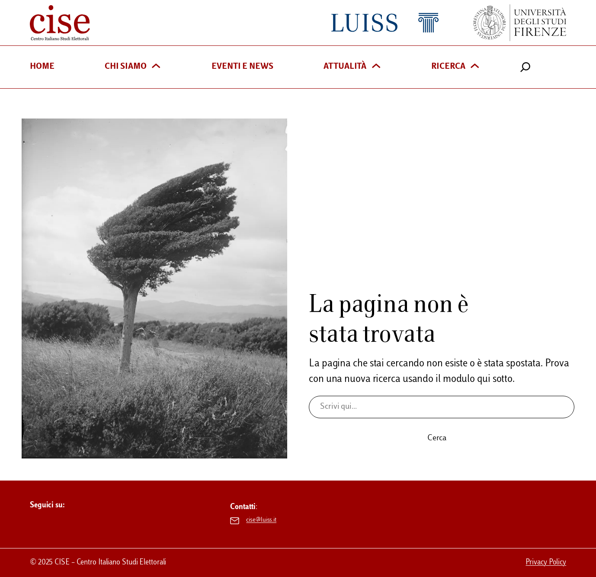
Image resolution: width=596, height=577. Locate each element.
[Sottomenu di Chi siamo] (156, 67)
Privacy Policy (546, 562)
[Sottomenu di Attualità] (376, 67)
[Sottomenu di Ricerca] (475, 67)
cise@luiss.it (261, 520)
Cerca (437, 438)
